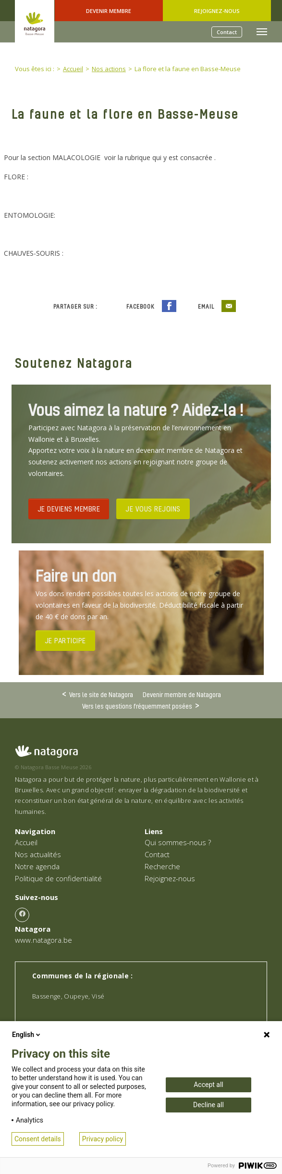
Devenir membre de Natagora (182, 694)
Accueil (26, 842)
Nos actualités (38, 854)
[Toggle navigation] (262, 31)
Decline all (208, 1105)
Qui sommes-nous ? (178, 842)
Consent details (37, 1139)
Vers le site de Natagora (101, 694)
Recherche (162, 866)
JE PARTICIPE (65, 640)
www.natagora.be (43, 940)
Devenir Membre (108, 10)
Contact (227, 32)
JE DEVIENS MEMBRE (68, 508)
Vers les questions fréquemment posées (137, 706)
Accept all (208, 1084)
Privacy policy (102, 1139)
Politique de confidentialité (58, 878)
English (27, 1034)
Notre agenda (37, 866)
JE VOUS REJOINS (153, 508)
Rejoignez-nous (217, 10)
